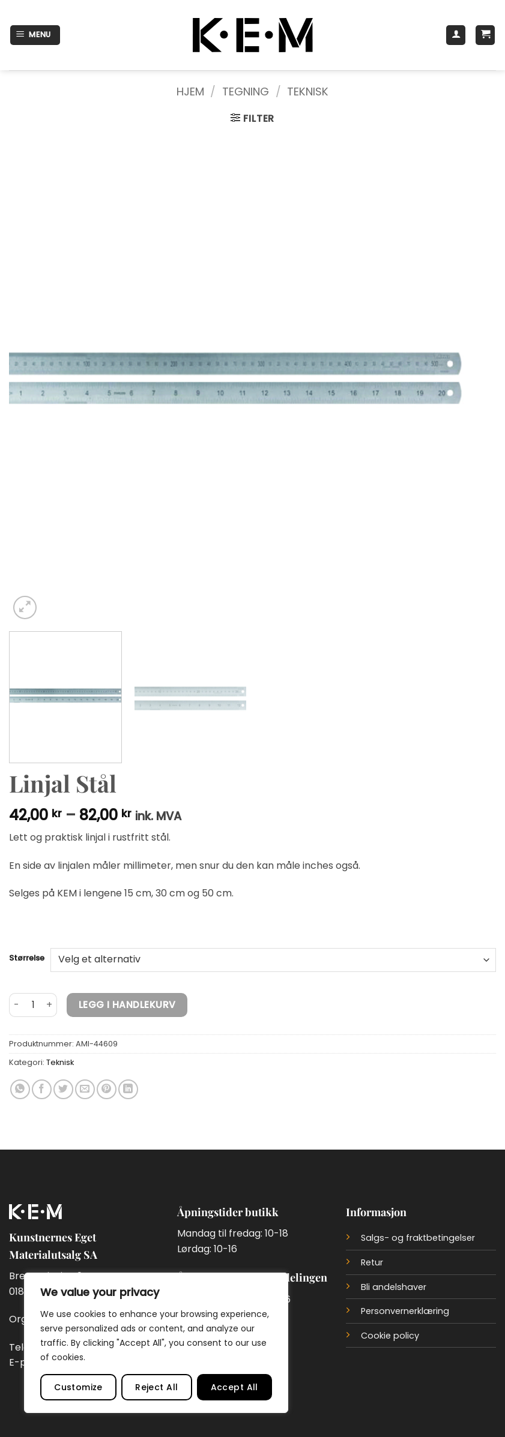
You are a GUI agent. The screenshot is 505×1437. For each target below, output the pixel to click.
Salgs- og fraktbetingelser (418, 1238)
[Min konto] (455, 35)
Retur (372, 1262)
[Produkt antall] (33, 1005)
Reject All (156, 1387)
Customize (78, 1387)
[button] (35, 35)
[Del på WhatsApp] (20, 1089)
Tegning (245, 91)
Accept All (234, 1387)
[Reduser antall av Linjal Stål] (16, 1005)
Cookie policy (390, 1336)
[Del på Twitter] (63, 1089)
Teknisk (307, 91)
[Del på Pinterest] (106, 1089)
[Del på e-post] (85, 1089)
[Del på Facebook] (42, 1089)
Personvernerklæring (405, 1311)
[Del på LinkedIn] (128, 1089)
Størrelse (26, 958)
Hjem (190, 91)
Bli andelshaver (393, 1287)
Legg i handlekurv (127, 1004)
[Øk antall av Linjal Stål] (50, 1005)
